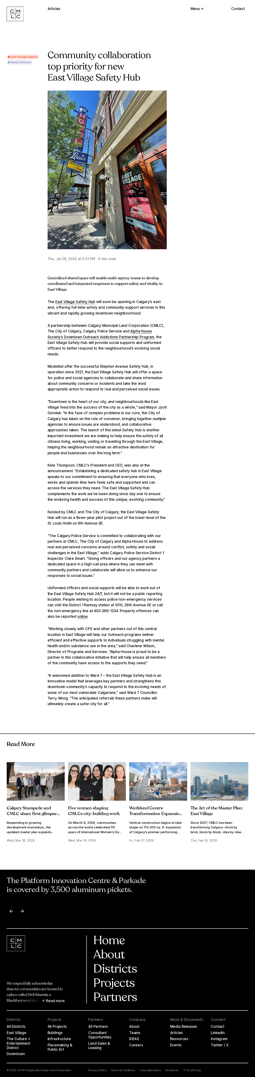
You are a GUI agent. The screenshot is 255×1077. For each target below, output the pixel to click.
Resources (179, 1039)
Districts (115, 969)
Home (109, 941)
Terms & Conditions (123, 1070)
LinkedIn (218, 1032)
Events (176, 1045)
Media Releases (183, 1026)
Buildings (55, 1032)
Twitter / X (219, 1045)
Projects (114, 984)
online (82, 616)
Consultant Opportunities (99, 1034)
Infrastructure (59, 1039)
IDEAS (134, 1039)
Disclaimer (172, 1070)
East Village (16, 1032)
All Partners (98, 1026)
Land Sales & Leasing (99, 1045)
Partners (115, 998)
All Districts (16, 1026)
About (109, 955)
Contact (238, 8)
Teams (134, 1032)
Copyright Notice (150, 1070)
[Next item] (22, 911)
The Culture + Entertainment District (18, 1043)
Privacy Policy (97, 1070)
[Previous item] (11, 911)
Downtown (16, 1054)
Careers (136, 1045)
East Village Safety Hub (75, 301)
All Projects (57, 1026)
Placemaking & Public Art (60, 1047)
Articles (176, 1032)
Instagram (219, 1039)
